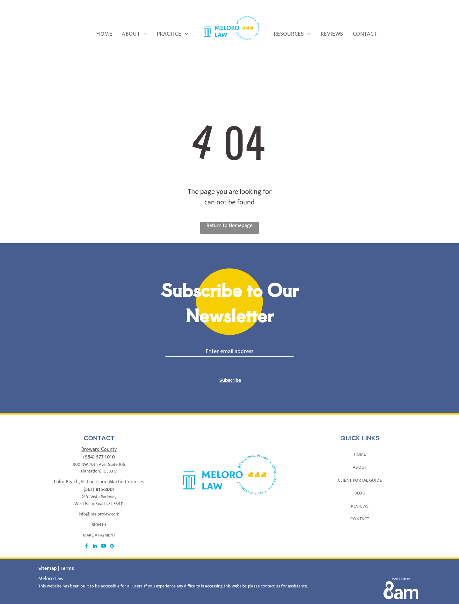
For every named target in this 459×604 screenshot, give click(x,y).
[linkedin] (94, 539)
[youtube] (103, 539)
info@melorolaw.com (99, 506)
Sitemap (47, 561)
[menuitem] (104, 34)
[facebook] (86, 539)
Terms (67, 561)
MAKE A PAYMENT (99, 527)
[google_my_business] (112, 539)
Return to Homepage (229, 226)
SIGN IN (99, 517)
